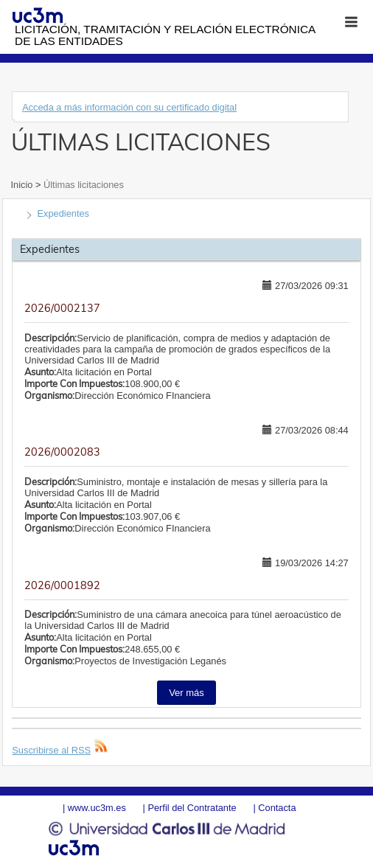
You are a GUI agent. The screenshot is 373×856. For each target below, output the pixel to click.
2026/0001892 (62, 585)
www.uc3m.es (97, 807)
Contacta (277, 807)
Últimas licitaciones (82, 184)
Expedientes (63, 213)
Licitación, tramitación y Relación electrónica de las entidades (165, 35)
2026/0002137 (62, 308)
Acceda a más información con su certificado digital (129, 107)
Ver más (186, 692)
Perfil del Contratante (191, 807)
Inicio (23, 184)
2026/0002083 (62, 452)
